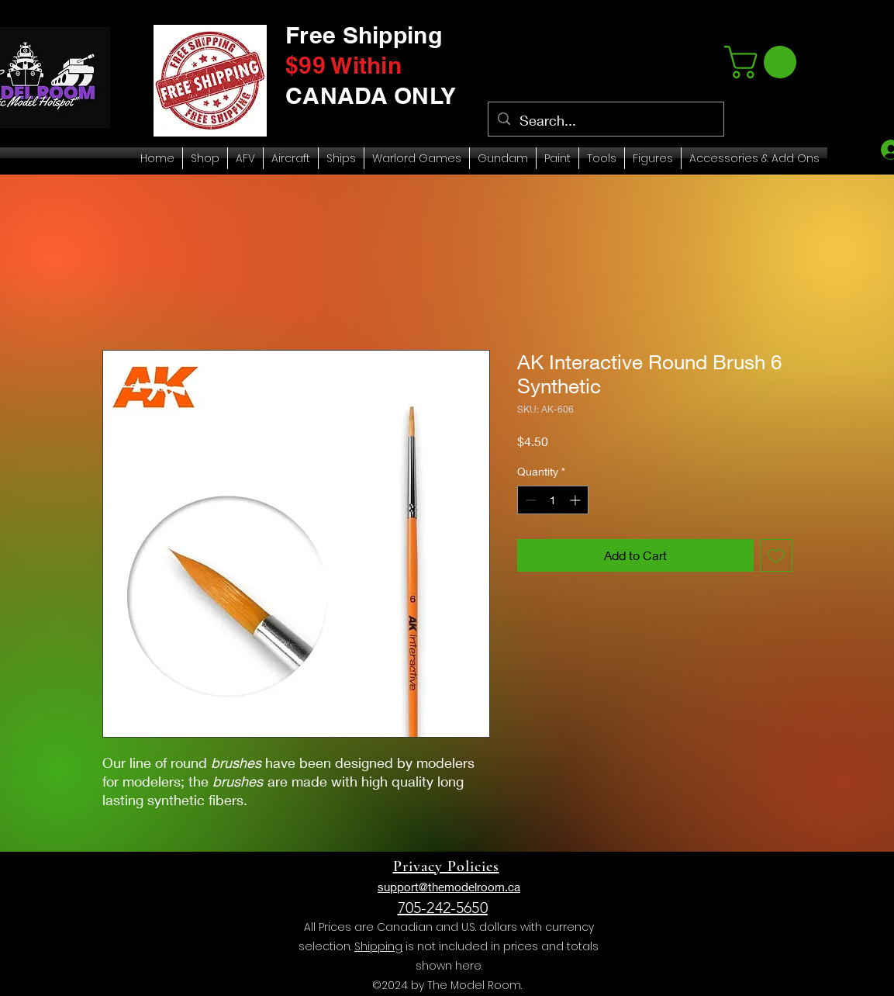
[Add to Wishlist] (776, 555)
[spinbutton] (553, 500)
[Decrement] (529, 500)
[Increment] (576, 500)
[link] (764, 62)
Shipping (378, 946)
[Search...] (605, 121)
